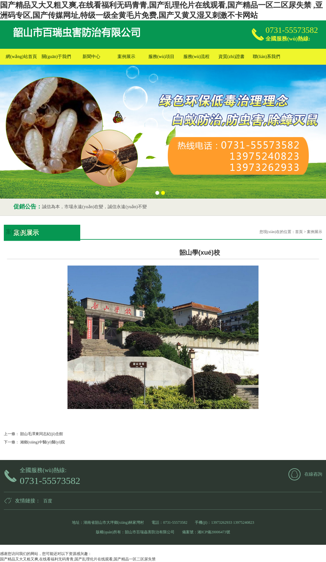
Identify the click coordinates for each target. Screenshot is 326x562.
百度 (47, 501)
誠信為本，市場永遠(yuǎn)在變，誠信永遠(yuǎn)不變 (94, 206)
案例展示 (126, 56)
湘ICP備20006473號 (213, 532)
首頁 (299, 232)
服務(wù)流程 (196, 56)
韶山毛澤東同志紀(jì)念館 (41, 434)
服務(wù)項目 (161, 56)
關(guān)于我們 (56, 56)
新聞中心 (91, 56)
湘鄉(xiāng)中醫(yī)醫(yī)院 (42, 442)
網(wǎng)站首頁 (21, 56)
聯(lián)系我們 (266, 56)
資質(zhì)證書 (231, 56)
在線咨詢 (313, 474)
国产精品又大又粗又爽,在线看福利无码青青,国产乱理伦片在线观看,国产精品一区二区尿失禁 (78, 559)
